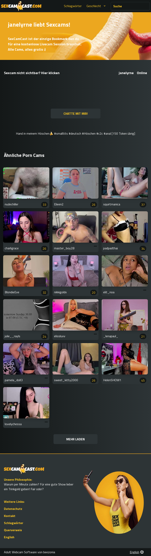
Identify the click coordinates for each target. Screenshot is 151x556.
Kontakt (9, 515)
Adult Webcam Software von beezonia (29, 552)
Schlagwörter (73, 6)
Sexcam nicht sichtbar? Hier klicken (32, 72)
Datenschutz (13, 508)
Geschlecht (97, 6)
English (9, 537)
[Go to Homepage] (21, 6)
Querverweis (13, 530)
